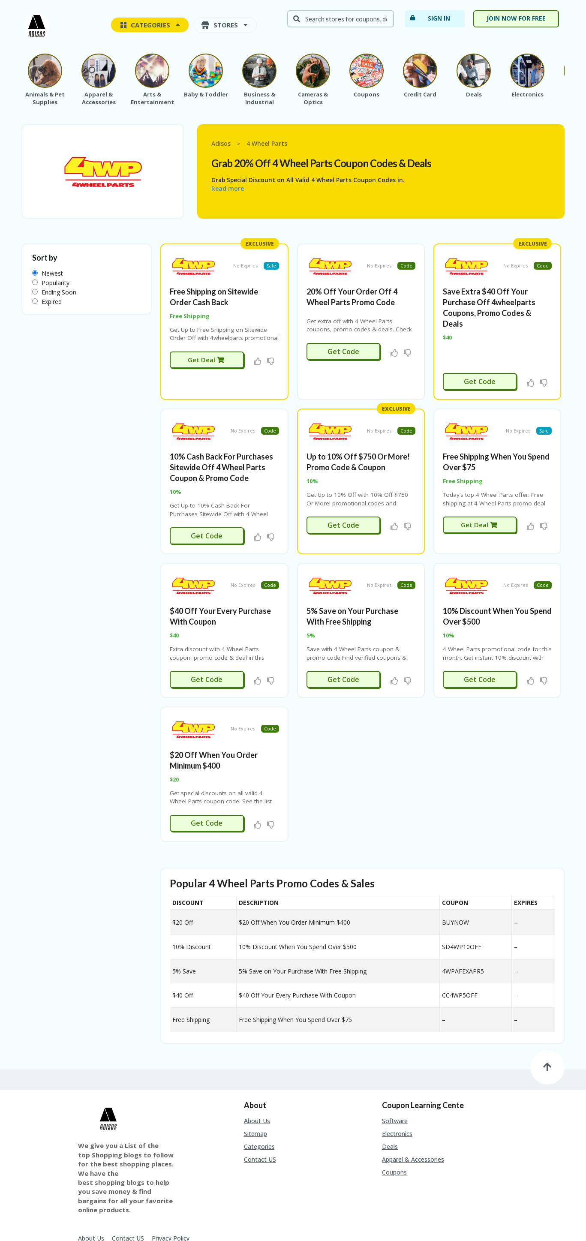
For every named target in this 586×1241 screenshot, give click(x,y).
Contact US (260, 1114)
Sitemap (255, 1089)
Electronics (397, 1089)
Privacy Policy (170, 1193)
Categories (259, 1101)
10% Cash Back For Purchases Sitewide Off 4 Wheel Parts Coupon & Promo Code (221, 445)
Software (395, 1076)
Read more (227, 188)
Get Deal (206, 348)
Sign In (429, 18)
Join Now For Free (516, 18)
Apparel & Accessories (413, 1114)
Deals (390, 1101)
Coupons (394, 1127)
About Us (257, 1076)
